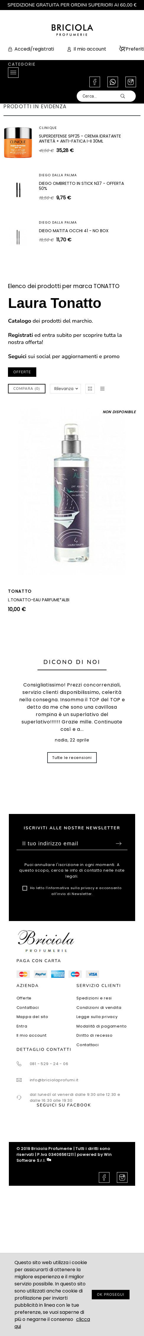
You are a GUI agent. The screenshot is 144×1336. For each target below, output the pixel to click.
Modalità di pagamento (101, 1026)
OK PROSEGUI (111, 1294)
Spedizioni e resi (94, 998)
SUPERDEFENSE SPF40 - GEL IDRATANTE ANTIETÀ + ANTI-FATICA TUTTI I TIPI (77, 186)
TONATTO (20, 591)
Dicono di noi (72, 662)
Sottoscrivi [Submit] (119, 843)
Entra (22, 1026)
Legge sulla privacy (97, 1017)
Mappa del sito (32, 1017)
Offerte (24, 998)
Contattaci (28, 1007)
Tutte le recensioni (72, 757)
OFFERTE (22, 372)
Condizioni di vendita (98, 1007)
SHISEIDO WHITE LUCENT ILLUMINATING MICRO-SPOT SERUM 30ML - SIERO (76, 138)
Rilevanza (63, 389)
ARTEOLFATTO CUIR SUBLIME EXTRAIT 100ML (82, 231)
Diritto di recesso (94, 1035)
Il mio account (32, 1035)
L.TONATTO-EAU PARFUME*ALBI (38, 600)
